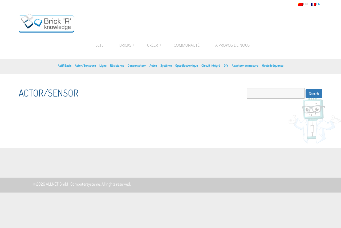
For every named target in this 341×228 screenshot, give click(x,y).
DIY (226, 65)
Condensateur (137, 65)
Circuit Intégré (210, 65)
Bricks (127, 45)
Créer (154, 45)
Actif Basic (64, 65)
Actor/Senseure (85, 65)
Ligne (103, 65)
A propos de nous (233, 45)
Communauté (188, 45)
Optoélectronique (186, 65)
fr (315, 4)
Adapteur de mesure (245, 65)
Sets (101, 45)
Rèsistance (117, 65)
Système (166, 65)
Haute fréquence (272, 65)
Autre (153, 65)
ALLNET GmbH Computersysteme (73, 184)
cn (302, 4)
